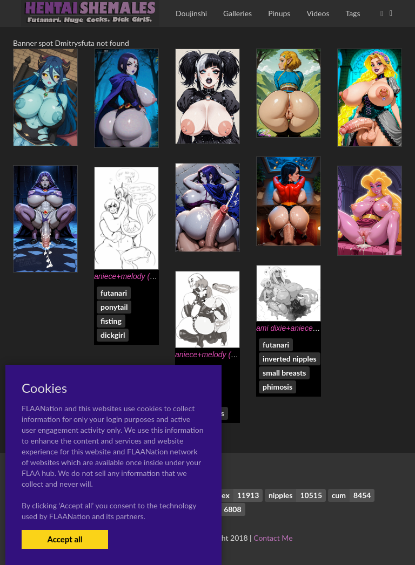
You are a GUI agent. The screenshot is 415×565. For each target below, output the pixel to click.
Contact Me (272, 537)
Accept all (64, 539)
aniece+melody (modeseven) (142, 276)
